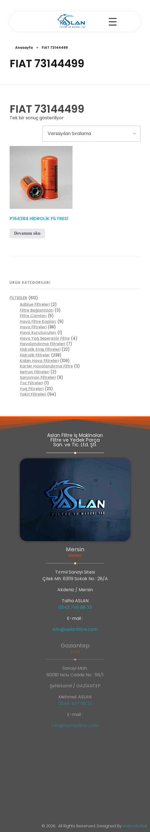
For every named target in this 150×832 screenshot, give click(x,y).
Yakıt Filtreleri (33, 394)
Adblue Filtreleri (35, 304)
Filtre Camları (33, 315)
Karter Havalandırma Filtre (46, 366)
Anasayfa (24, 47)
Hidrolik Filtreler (35, 355)
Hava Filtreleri (33, 327)
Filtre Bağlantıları (36, 310)
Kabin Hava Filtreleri (39, 360)
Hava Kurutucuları (38, 332)
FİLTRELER (18, 298)
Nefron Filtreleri (34, 372)
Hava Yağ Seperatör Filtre (45, 338)
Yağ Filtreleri (32, 388)
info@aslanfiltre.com (75, 629)
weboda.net (135, 826)
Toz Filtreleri (31, 383)
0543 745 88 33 (75, 607)
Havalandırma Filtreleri (42, 344)
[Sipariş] (91, 134)
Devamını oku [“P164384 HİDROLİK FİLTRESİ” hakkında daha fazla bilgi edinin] (27, 233)
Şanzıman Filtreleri (38, 377)
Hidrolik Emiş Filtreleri (40, 349)
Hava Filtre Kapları (38, 321)
